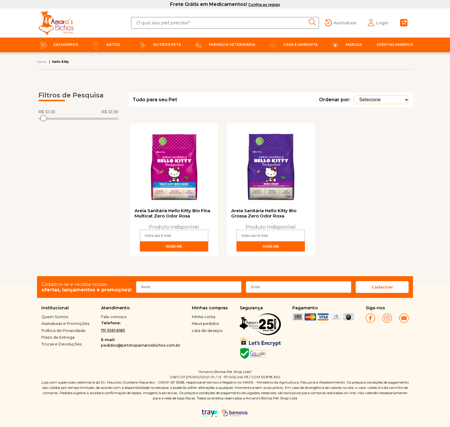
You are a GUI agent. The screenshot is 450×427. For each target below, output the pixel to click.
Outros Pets (159, 44)
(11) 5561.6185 (113, 330)
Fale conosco (114, 316)
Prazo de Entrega (58, 337)
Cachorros (57, 44)
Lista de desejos (207, 330)
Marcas (346, 44)
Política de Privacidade (63, 330)
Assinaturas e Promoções (65, 323)
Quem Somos (54, 316)
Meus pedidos (205, 323)
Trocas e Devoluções (61, 344)
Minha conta (203, 316)
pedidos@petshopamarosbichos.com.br (140, 345)
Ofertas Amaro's (395, 44)
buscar (314, 22)
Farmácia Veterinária (224, 44)
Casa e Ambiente (292, 44)
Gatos (105, 44)
